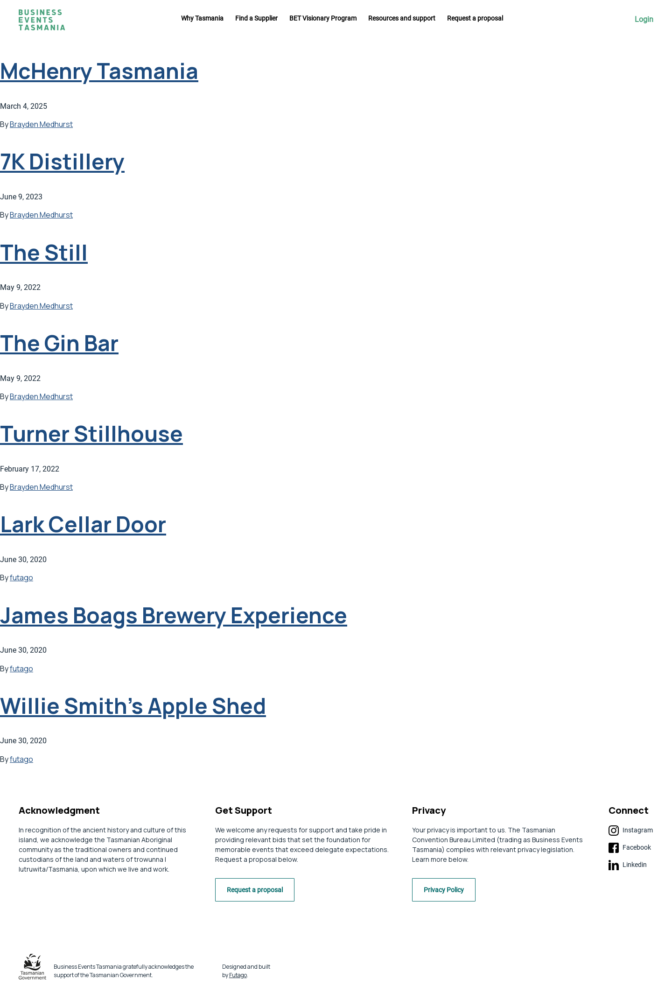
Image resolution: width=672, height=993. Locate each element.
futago (21, 577)
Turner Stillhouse (91, 433)
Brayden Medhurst (41, 124)
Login (644, 19)
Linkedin (628, 865)
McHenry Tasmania (99, 70)
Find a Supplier (256, 18)
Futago (238, 977)
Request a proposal (475, 18)
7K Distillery (62, 161)
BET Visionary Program (323, 18)
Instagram (631, 830)
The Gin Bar (59, 343)
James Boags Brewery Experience (173, 615)
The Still (44, 252)
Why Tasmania (202, 18)
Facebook (630, 848)
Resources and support (401, 18)
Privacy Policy (447, 892)
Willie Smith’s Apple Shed (133, 705)
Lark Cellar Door (83, 524)
